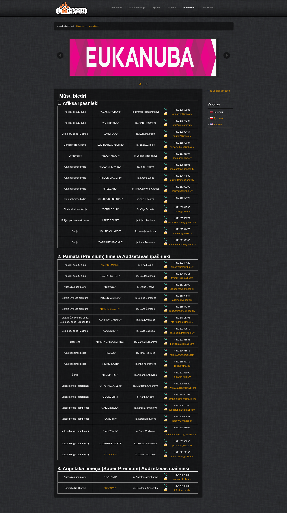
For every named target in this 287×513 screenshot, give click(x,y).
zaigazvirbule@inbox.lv (182, 147)
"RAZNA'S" (110, 488)
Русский (216, 118)
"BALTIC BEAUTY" (110, 309)
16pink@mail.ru (182, 365)
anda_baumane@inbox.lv (182, 244)
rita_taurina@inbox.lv (182, 322)
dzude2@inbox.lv (182, 136)
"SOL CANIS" (110, 454)
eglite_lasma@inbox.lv (182, 180)
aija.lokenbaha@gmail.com (182, 222)
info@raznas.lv (182, 490)
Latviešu (216, 112)
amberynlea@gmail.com (182, 409)
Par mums (116, 7)
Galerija (172, 7)
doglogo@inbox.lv (182, 158)
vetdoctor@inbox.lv (182, 114)
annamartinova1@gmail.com (181, 434)
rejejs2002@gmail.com (182, 354)
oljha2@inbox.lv (182, 211)
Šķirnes (156, 7)
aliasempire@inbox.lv (182, 267)
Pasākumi (208, 7)
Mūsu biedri (189, 7)
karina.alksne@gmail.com (182, 398)
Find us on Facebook (219, 90)
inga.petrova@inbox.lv (182, 169)
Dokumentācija (137, 7)
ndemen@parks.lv (182, 233)
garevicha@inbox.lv (182, 191)
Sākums (80, 26)
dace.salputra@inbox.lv (182, 332)
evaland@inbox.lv (182, 479)
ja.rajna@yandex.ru (182, 300)
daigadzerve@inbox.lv (182, 289)
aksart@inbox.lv (182, 376)
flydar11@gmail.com (182, 278)
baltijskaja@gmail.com (182, 343)
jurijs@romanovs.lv (182, 125)
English (216, 124)
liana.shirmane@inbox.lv (182, 311)
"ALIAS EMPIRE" (110, 265)
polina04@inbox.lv (182, 445)
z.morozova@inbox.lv (182, 456)
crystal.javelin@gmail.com (182, 387)
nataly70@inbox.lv (182, 420)
